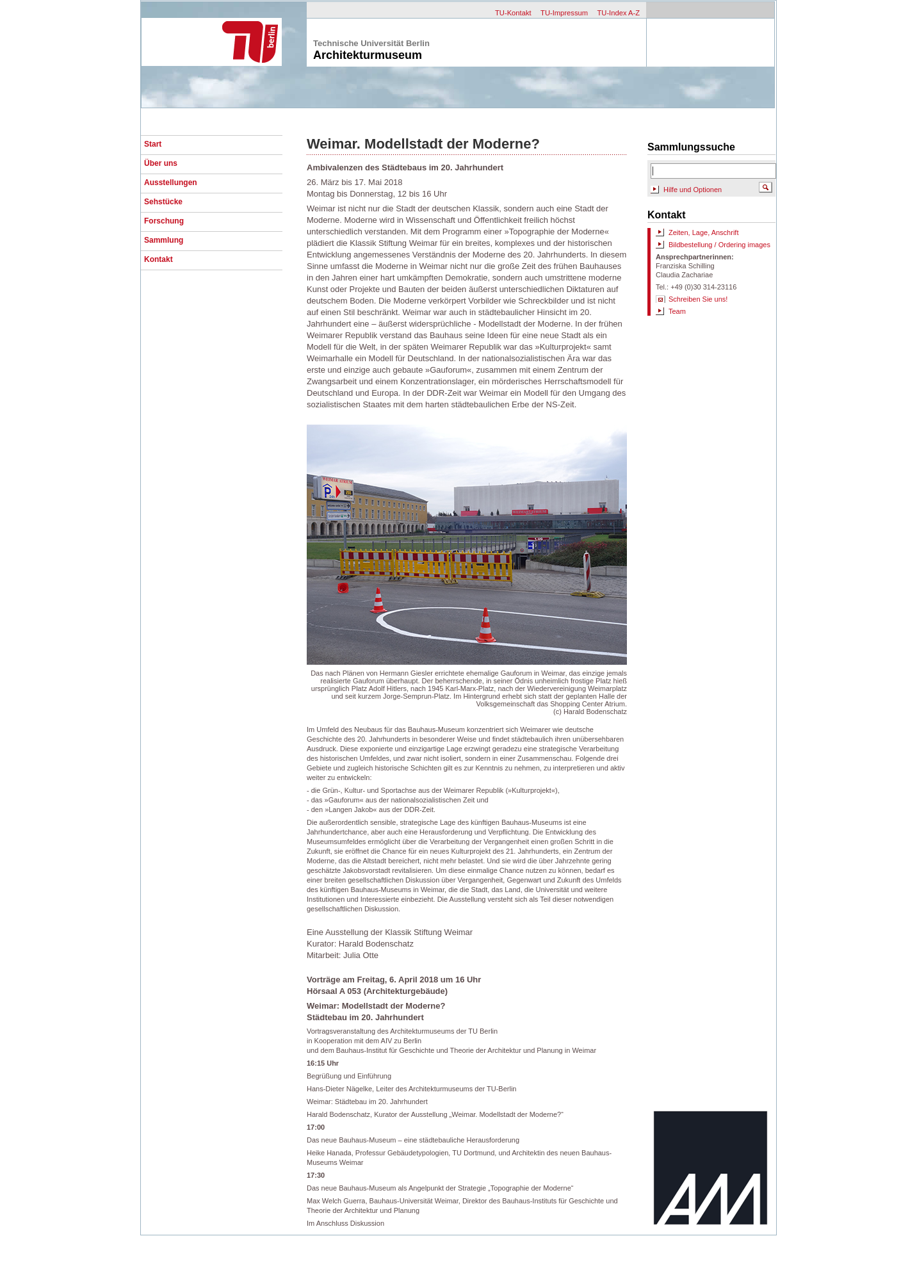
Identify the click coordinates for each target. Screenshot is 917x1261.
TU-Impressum (564, 13)
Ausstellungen (170, 182)
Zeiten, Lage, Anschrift (703, 232)
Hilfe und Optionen (692, 189)
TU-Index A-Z (618, 13)
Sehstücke (163, 201)
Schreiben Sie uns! (698, 299)
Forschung (164, 220)
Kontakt (158, 259)
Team (677, 311)
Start (152, 144)
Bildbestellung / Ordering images (719, 244)
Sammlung (163, 240)
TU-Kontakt (513, 13)
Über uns (160, 163)
